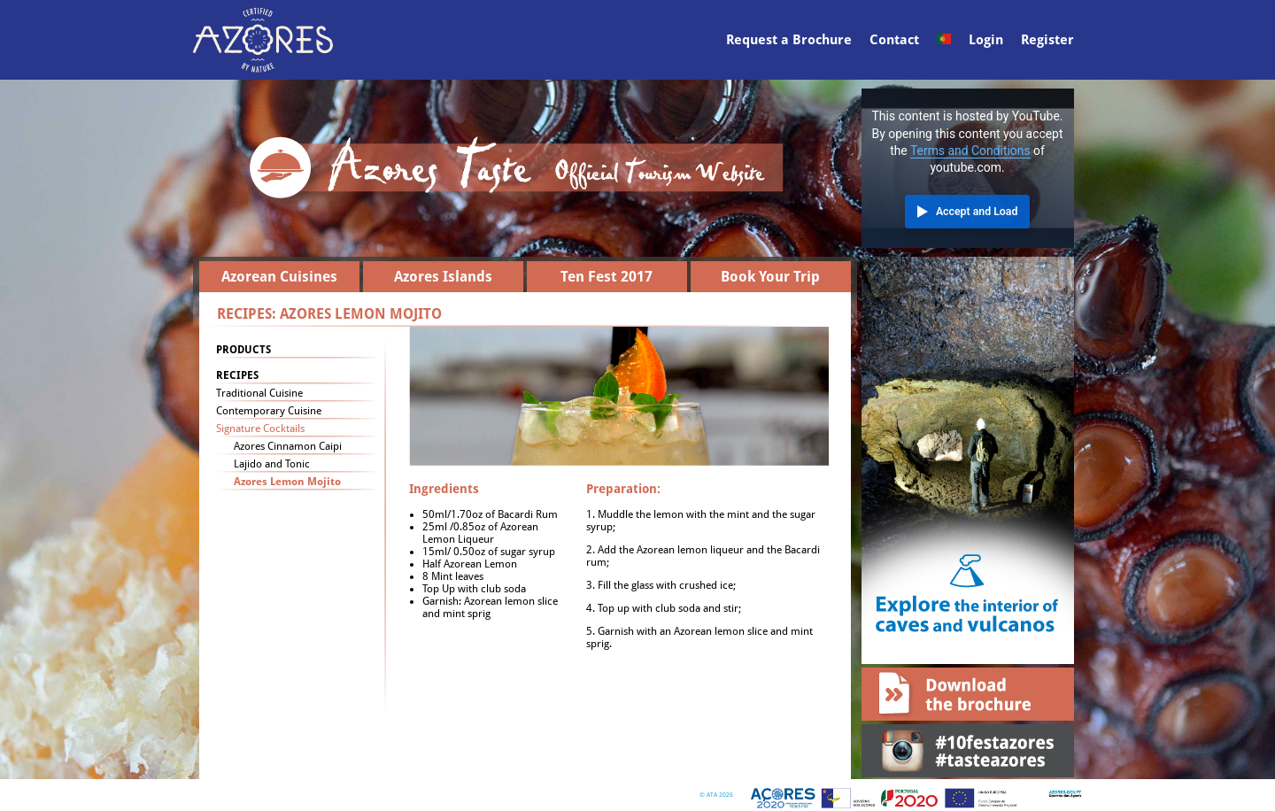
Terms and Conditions (970, 150)
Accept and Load (976, 211)
